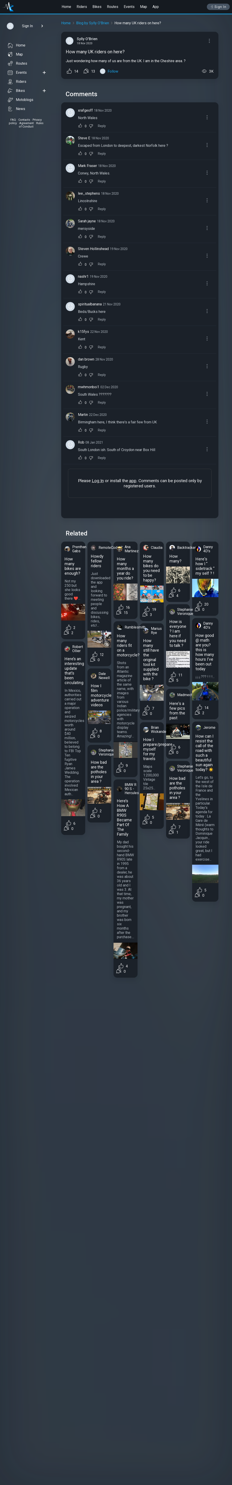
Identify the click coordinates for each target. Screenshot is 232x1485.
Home (66, 7)
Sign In (218, 7)
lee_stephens (89, 193)
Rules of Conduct (31, 124)
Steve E (84, 138)
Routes (112, 7)
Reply (102, 126)
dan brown (86, 359)
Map (143, 7)
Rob (81, 442)
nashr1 (83, 276)
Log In (98, 480)
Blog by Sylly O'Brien (92, 23)
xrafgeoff (85, 110)
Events (129, 7)
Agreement (26, 123)
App (155, 7)
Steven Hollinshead (93, 249)
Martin (83, 414)
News (16, 108)
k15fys (83, 331)
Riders (82, 7)
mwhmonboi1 (88, 387)
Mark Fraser (87, 166)
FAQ (13, 119)
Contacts (24, 119)
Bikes (97, 7)
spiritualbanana (90, 304)
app (132, 480)
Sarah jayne (87, 221)
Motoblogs (20, 99)
